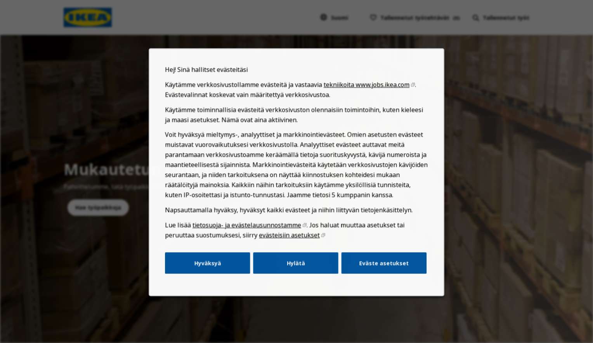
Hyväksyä (212, 270)
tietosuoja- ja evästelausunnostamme (249, 235)
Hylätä (295, 270)
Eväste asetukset (379, 270)
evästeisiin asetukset (290, 244)
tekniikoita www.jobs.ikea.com (363, 101)
